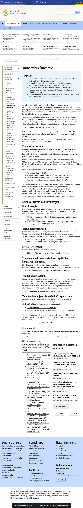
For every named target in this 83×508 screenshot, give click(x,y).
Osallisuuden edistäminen (9, 179)
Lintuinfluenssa (11, 145)
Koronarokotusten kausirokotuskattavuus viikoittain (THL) (49, 175)
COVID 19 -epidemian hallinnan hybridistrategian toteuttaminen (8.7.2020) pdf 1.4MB (38, 427)
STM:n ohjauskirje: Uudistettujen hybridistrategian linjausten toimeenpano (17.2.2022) (50, 222)
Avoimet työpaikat (36, 460)
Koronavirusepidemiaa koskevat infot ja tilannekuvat (11, 126)
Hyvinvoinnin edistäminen (39, 59)
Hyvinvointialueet (9, 453)
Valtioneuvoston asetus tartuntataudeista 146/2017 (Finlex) (50, 310)
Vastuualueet (11, 23)
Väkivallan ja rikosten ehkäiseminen (9, 194)
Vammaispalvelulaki (10, 463)
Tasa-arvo (7, 225)
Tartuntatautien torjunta (70, 59)
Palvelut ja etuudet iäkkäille (12, 477)
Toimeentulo (7, 212)
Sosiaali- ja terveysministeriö (10, 59)
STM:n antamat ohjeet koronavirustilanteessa (10, 137)
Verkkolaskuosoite (63, 458)
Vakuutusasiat (8, 216)
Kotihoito (5, 472)
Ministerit (60, 446)
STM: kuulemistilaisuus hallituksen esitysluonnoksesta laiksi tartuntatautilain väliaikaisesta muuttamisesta (65, 385)
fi (20, 59)
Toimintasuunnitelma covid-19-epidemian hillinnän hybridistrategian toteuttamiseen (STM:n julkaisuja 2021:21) (38, 359)
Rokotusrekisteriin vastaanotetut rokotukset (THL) (47, 180)
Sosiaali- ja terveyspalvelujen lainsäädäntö (13, 459)
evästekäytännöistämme (28, 498)
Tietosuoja (60, 471)
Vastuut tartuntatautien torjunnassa (11, 100)
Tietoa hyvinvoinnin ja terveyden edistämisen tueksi (10, 170)
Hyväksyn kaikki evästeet (24, 505)
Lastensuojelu (7, 475)
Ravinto (8, 83)
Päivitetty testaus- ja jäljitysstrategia (49, 239)
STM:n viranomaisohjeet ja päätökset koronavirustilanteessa (49, 270)
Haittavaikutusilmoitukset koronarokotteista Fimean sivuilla (50, 196)
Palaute (61, 480)
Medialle (59, 453)
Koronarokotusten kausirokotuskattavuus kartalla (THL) (49, 177)
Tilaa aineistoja (34, 455)
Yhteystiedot (6, 28)
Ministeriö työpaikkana (65, 455)
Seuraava (73, 413)
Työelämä (7, 221)
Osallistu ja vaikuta (36, 463)
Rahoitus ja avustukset (7, 238)
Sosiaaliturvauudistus (37, 473)
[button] (61, 406)
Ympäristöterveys (10, 201)
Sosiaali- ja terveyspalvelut (8, 207)
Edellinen (59, 413)
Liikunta (8, 86)
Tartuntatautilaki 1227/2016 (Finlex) (41, 307)
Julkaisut (63, 23)
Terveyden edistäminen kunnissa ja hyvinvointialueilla (10, 160)
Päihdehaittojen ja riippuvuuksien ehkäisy (10, 186)
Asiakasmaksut (7, 465)
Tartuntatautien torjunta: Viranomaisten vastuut (45, 291)
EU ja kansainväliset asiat (8, 231)
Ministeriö (73, 23)
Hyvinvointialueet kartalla (12, 451)
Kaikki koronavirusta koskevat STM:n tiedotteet (10, 115)
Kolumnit (32, 451)
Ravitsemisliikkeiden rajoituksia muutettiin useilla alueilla (64, 396)
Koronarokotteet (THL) (36, 173)
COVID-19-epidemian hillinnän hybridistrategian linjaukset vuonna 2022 (52, 218)
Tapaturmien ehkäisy (10, 89)
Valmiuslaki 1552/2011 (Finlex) (39, 323)
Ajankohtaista (28, 23)
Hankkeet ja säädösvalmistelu (46, 23)
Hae (77, 12)
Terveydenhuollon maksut (12, 448)
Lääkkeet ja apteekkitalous (39, 480)
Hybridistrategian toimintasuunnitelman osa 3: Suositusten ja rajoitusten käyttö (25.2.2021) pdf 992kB (38, 370)
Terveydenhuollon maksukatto (14, 446)
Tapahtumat (33, 458)
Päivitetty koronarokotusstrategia (51, 253)
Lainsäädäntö (9, 74)
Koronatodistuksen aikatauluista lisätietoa (65, 374)
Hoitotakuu (6, 455)
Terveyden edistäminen (55, 59)
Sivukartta (60, 473)
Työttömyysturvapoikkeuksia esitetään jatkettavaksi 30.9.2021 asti (66, 355)
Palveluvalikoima (35, 478)
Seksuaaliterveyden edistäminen (10, 152)
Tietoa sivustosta (62, 468)
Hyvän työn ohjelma (36, 476)
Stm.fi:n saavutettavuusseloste (67, 476)
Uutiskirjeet (33, 453)
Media (79, 2)
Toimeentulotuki (8, 470)
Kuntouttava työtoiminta (11, 467)
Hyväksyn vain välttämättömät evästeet (53, 505)
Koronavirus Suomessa (11, 107)
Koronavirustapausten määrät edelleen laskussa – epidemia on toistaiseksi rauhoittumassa (64, 364)
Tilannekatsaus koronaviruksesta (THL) (42, 127)
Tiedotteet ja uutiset (37, 448)
